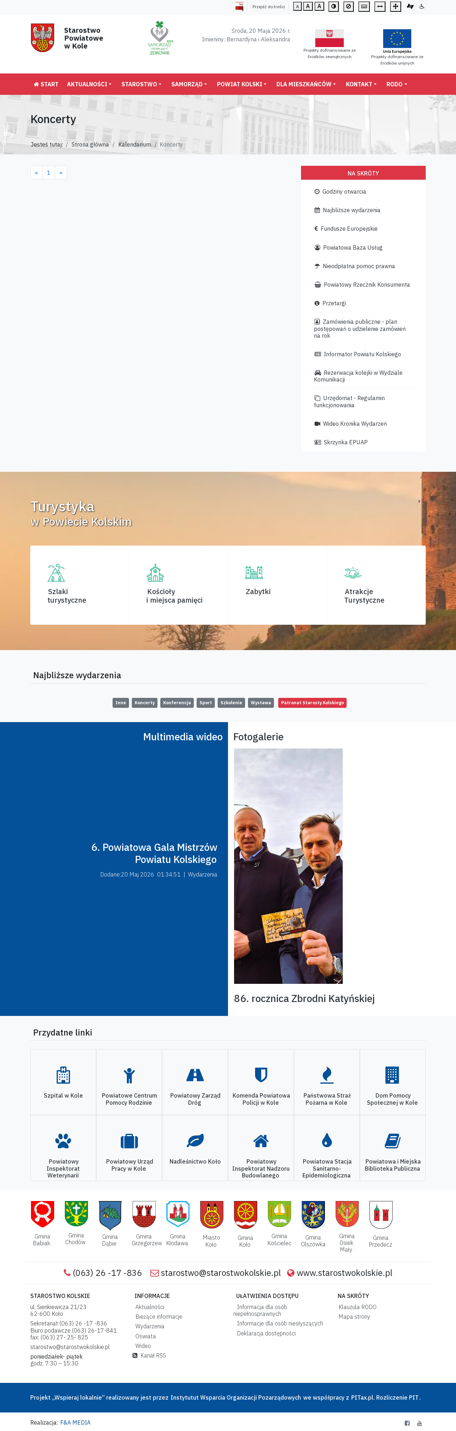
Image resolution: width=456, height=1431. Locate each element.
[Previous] (36, 172)
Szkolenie (231, 702)
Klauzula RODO (356, 1306)
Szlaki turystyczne (66, 596)
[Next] (61, 172)
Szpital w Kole (63, 1095)
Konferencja (177, 702)
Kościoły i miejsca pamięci (174, 596)
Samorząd (187, 84)
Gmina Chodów (75, 1239)
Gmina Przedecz (380, 1241)
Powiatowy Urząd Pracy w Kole (129, 1165)
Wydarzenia (149, 1326)
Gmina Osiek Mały (347, 1242)
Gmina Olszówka (313, 1241)
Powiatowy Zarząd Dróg (195, 1099)
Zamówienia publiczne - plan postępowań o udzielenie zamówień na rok (360, 328)
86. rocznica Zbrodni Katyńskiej (304, 998)
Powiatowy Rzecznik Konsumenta (362, 284)
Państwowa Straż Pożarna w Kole (327, 1099)
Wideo (142, 1345)
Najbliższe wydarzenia (347, 210)
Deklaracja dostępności (265, 1333)
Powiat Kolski (239, 84)
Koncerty (145, 702)
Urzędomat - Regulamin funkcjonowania (349, 401)
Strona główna (90, 144)
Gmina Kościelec (279, 1239)
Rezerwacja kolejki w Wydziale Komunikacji (358, 376)
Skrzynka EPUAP (341, 442)
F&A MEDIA (75, 1422)
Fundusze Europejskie (346, 228)
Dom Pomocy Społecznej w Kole (392, 1099)
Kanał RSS (149, 1355)
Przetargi (330, 303)
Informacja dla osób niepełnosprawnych (260, 1310)
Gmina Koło (245, 1241)
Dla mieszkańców (304, 84)
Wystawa (261, 702)
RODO (395, 84)
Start (46, 84)
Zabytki (258, 591)
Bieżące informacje (157, 1316)
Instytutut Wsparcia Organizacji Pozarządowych (235, 1397)
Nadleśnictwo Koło (195, 1161)
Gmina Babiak (41, 1240)
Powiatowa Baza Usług (349, 247)
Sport (206, 702)
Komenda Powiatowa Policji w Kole (261, 1099)
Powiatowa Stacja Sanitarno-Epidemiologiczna (327, 1168)
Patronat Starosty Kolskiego (312, 702)
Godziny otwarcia (340, 191)
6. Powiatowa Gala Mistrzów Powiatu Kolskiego (154, 853)
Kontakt (359, 84)
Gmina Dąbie (110, 1240)
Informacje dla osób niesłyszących (278, 1323)
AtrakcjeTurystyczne (364, 596)
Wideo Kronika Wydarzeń (351, 423)
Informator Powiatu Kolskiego (358, 354)
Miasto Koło (211, 1241)
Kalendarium (134, 144)
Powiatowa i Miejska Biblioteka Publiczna (393, 1165)
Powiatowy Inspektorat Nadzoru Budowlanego (261, 1168)
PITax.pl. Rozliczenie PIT (385, 1397)
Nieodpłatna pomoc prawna (355, 266)
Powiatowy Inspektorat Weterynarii (63, 1168)
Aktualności (87, 84)
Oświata (144, 1336)
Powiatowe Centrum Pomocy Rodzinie (129, 1099)
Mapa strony (353, 1316)
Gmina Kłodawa (177, 1240)
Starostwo (139, 84)
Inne (120, 702)
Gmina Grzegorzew (147, 1240)
